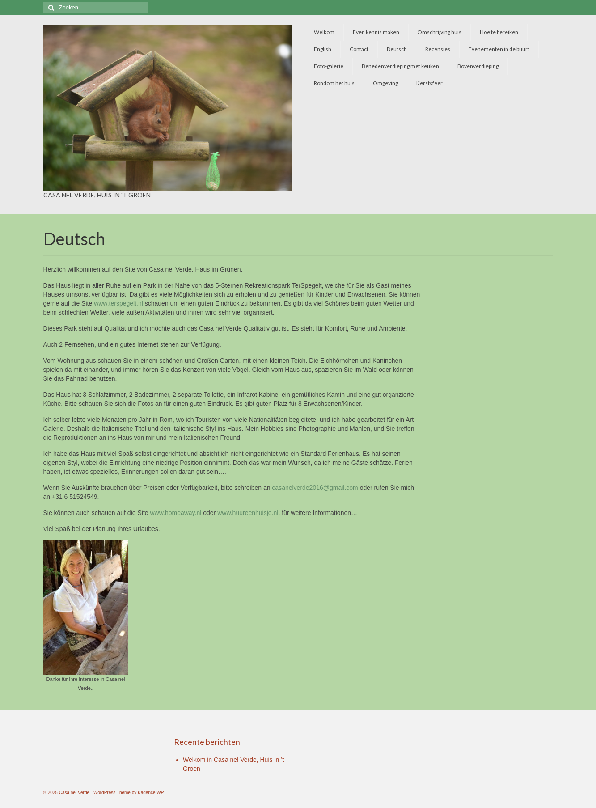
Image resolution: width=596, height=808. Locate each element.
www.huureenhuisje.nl (247, 512)
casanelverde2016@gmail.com (315, 487)
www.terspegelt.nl (118, 303)
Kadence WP (151, 792)
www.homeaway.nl (175, 512)
